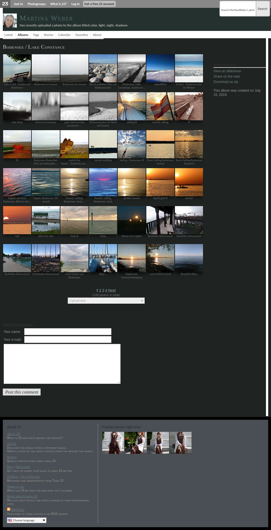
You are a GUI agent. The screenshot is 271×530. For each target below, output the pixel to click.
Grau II (74, 236)
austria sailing (160, 122)
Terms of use (15, 486)
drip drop (17, 122)
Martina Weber (46, 18)
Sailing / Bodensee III (131, 160)
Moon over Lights (132, 236)
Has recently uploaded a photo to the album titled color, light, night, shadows (73, 25)
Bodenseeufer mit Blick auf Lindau (103, 123)
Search (262, 8)
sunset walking (103, 160)
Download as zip (225, 82)
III (17, 160)
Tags (36, 35)
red (17, 236)
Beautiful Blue (189, 274)
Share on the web (226, 76)
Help (10, 467)
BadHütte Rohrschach (189, 236)
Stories (48, 35)
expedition (160, 84)
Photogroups (37, 4)
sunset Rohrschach (160, 274)
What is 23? (58, 4)
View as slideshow (227, 71)
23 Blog (12, 477)
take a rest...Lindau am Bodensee (17, 85)
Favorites (81, 35)
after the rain (45, 236)
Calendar (64, 35)
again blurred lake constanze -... (74, 123)
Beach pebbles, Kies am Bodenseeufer (103, 85)
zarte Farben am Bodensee (74, 275)
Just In (18, 4)
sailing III (132, 122)
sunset (189, 198)
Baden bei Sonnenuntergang (131, 275)
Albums (23, 35)
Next (112, 290)
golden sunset (132, 198)
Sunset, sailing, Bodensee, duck (103, 199)
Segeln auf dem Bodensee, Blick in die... (17, 199)
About (97, 35)
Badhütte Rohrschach (160, 236)
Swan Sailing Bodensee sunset (160, 161)
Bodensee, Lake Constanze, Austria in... (131, 85)
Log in (75, 4)
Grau (103, 236)
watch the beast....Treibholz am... (74, 161)
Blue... (103, 274)
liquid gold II (160, 198)
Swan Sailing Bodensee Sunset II (189, 161)
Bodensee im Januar (45, 84)
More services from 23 (22, 496)
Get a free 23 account (99, 4)
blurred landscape (45, 122)
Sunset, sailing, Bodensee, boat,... (74, 199)
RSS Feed (17, 510)
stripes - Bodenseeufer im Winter (189, 85)
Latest (8, 35)
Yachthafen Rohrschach (45, 274)
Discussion (23, 467)
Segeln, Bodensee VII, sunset (45, 199)
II (189, 122)
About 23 (13, 434)
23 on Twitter (30, 477)
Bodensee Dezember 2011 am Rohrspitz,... (45, 161)
